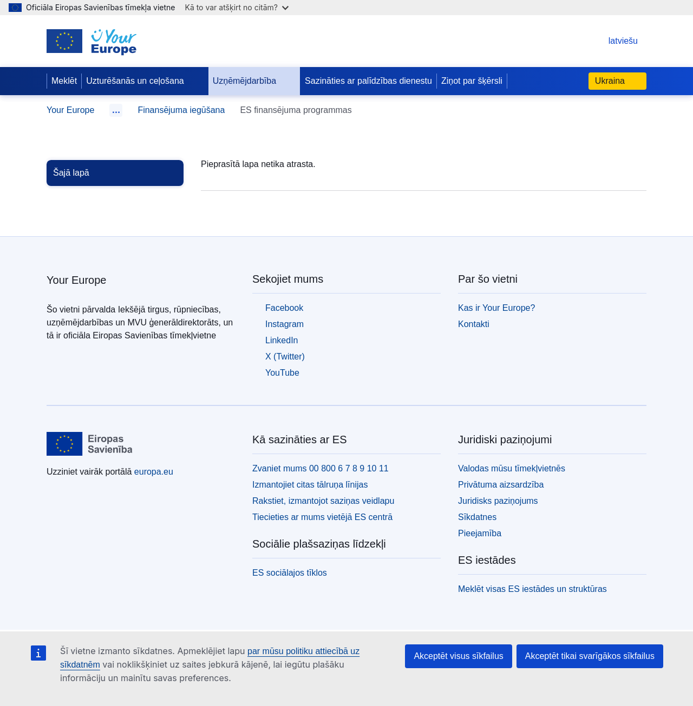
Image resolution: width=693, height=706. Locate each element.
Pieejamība (479, 533)
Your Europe (70, 110)
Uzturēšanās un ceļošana (143, 81)
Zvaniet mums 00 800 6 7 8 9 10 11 (320, 468)
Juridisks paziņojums (498, 500)
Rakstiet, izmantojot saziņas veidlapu (323, 500)
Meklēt (64, 80)
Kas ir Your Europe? (496, 307)
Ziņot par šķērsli (471, 80)
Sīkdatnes (477, 517)
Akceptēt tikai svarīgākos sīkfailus (590, 656)
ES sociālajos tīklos (289, 572)
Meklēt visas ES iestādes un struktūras (532, 589)
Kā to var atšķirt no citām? (237, 7)
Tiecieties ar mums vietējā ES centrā (322, 517)
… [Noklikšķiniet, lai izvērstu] (116, 110)
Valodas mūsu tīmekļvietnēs (511, 468)
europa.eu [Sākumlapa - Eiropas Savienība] (153, 471)
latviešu (612, 40)
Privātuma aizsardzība (501, 484)
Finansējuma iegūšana (181, 110)
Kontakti (473, 324)
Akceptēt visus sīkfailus (458, 656)
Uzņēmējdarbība (253, 81)
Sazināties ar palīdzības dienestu (368, 80)
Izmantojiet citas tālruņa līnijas (310, 484)
